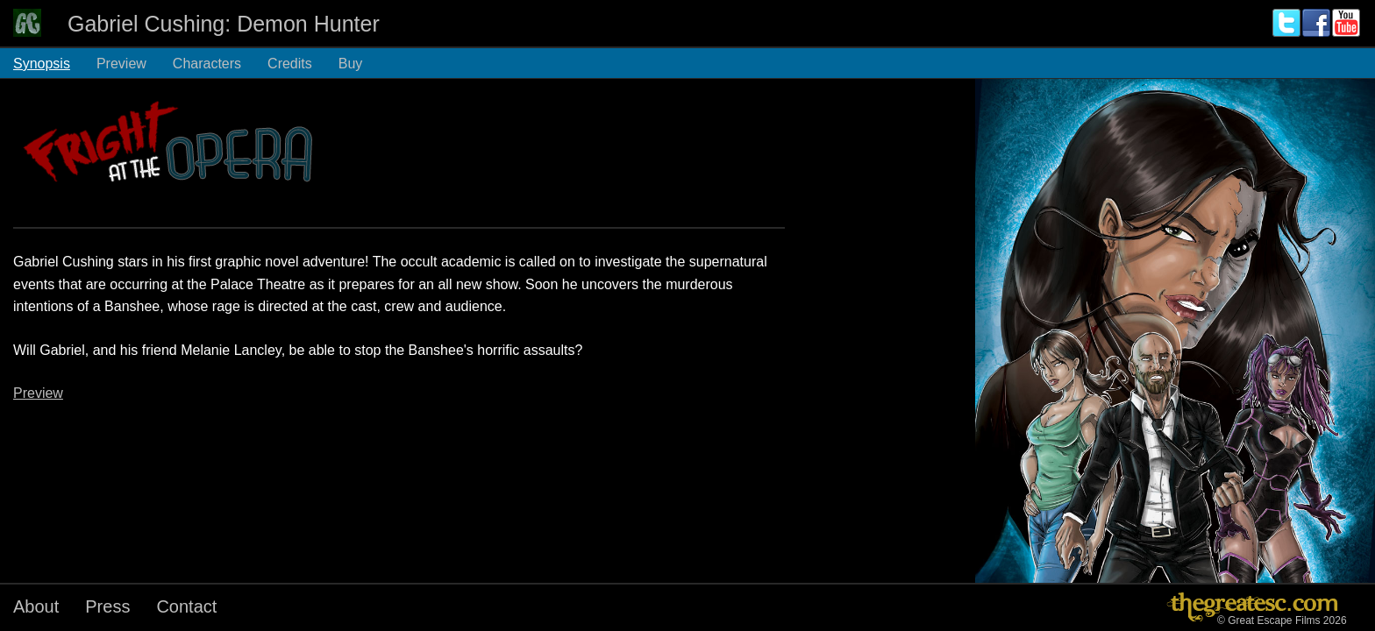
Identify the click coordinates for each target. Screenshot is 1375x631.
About (36, 606)
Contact (186, 606)
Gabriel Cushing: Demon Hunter (224, 23)
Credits (289, 63)
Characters (207, 63)
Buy (350, 63)
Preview (121, 63)
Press (107, 606)
